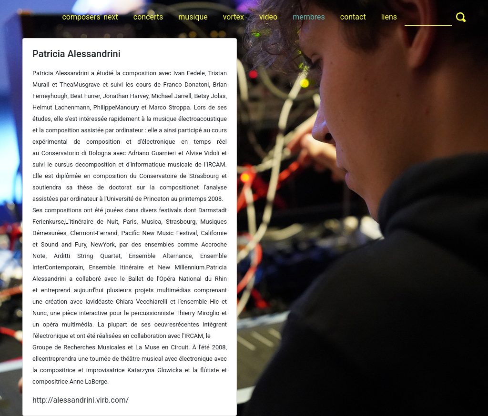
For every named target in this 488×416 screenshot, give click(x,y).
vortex (233, 16)
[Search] (428, 17)
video (268, 16)
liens (389, 16)
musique (192, 16)
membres (309, 16)
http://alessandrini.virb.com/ (80, 400)
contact (353, 16)
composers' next (90, 16)
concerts (148, 16)
